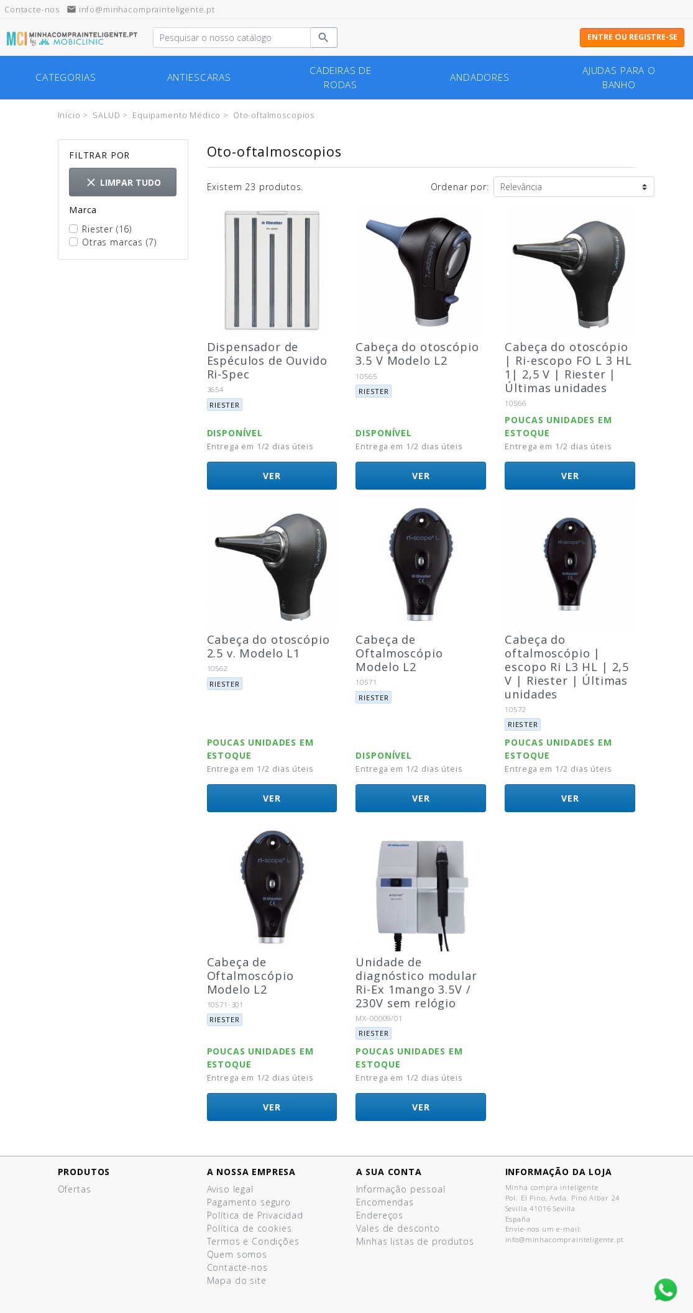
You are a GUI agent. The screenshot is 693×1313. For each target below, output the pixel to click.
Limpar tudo (123, 182)
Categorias (65, 77)
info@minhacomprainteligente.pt (141, 9)
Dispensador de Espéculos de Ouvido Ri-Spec (267, 360)
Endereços (380, 1215)
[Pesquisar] (232, 37)
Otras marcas (119, 242)
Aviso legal (230, 1189)
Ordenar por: (460, 187)
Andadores (480, 77)
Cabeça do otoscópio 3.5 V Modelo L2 (417, 353)
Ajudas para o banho (619, 77)
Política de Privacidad (255, 1215)
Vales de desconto (398, 1228)
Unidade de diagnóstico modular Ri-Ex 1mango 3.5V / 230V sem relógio (416, 982)
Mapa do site (237, 1280)
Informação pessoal (401, 1189)
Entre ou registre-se (632, 37)
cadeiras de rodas (341, 77)
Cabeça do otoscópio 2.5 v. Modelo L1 (268, 646)
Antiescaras (199, 77)
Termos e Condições (253, 1241)
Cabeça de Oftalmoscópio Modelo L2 (399, 653)
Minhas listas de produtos (415, 1241)
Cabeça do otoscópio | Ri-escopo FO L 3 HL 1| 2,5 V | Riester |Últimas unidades (568, 367)
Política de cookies (249, 1228)
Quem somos (237, 1254)
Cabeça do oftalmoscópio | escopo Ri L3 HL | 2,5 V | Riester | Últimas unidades (567, 666)
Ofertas (74, 1189)
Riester (107, 229)
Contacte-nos (237, 1267)
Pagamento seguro (249, 1202)
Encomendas (385, 1202)
